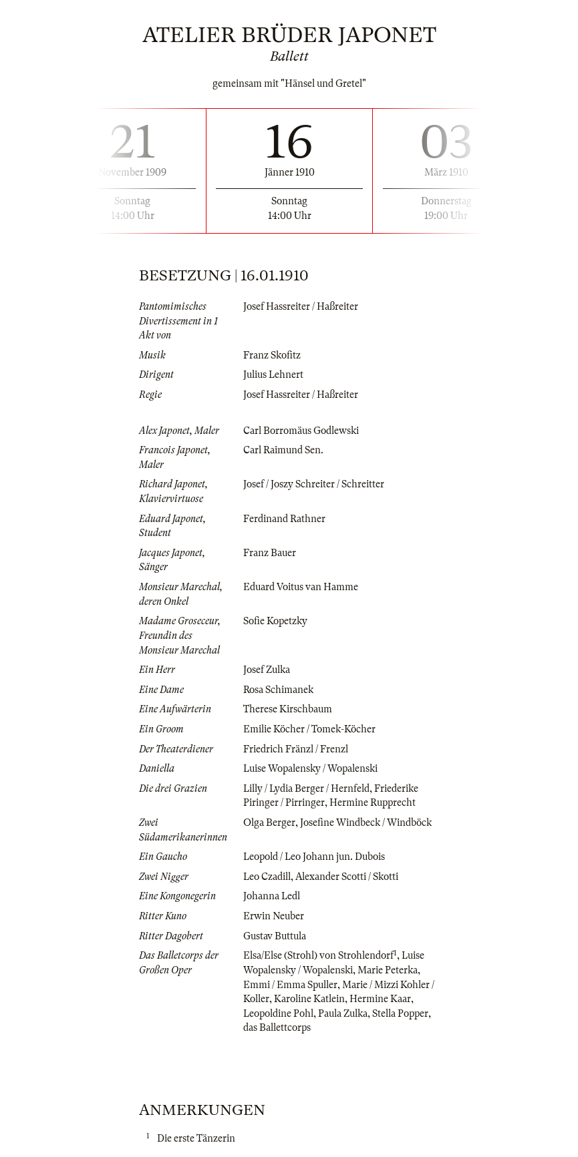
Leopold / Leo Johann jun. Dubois (314, 856)
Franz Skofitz (272, 355)
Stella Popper (400, 1013)
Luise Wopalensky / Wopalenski (310, 768)
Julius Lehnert (273, 374)
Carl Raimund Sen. (283, 450)
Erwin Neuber (273, 916)
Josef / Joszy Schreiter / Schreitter (313, 484)
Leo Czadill (267, 876)
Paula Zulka (343, 1013)
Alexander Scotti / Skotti (346, 876)
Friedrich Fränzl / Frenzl (295, 749)
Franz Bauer (269, 552)
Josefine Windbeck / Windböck (366, 822)
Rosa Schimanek (278, 689)
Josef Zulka (266, 669)
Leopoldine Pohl (278, 1013)
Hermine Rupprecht (372, 802)
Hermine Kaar (380, 998)
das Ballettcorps (277, 1027)
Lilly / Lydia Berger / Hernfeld (306, 788)
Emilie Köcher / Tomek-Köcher (309, 729)
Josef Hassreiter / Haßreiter (300, 306)
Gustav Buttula (274, 936)
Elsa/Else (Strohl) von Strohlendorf (318, 955)
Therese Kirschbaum (287, 709)
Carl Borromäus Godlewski (301, 430)
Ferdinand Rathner (284, 518)
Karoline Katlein (309, 998)
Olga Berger (269, 822)
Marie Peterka (387, 970)
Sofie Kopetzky (275, 621)
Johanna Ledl (271, 896)
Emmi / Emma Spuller (290, 984)
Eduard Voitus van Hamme (300, 587)
